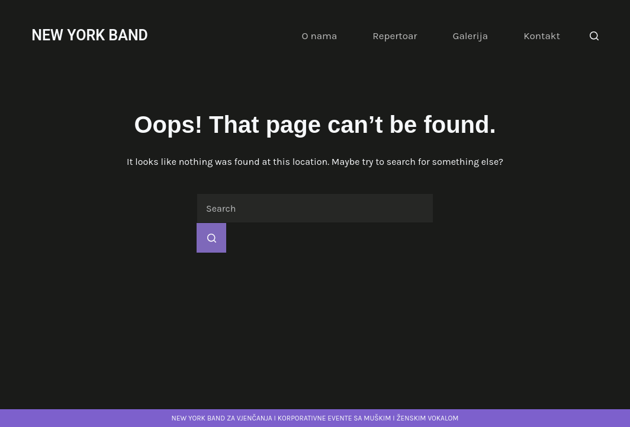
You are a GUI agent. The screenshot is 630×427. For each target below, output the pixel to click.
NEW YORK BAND (89, 35)
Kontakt (541, 36)
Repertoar (394, 36)
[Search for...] (315, 208)
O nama (319, 36)
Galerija (470, 36)
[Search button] (211, 238)
